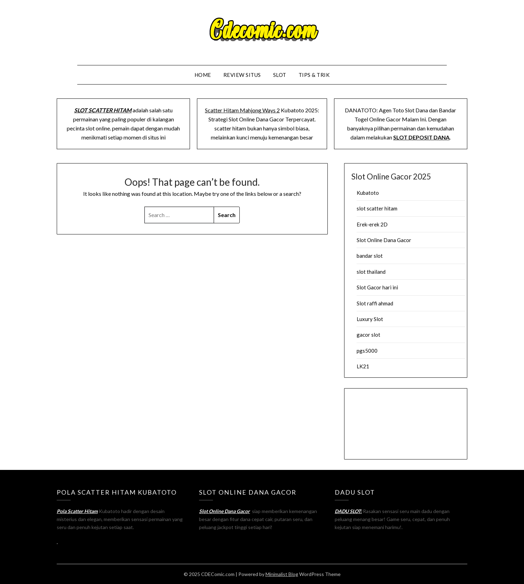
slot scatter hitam (377, 208)
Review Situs (242, 75)
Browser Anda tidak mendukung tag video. (405, 422)
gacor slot (368, 334)
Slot (279, 75)
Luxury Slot (370, 319)
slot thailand (371, 272)
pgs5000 (367, 350)
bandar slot (370, 256)
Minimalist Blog (281, 574)
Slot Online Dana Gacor (384, 240)
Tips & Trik (314, 75)
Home (202, 75)
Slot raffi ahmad (375, 303)
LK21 (363, 366)
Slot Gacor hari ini (377, 287)
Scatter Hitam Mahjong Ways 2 (242, 110)
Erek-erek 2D (372, 224)
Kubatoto (368, 193)
